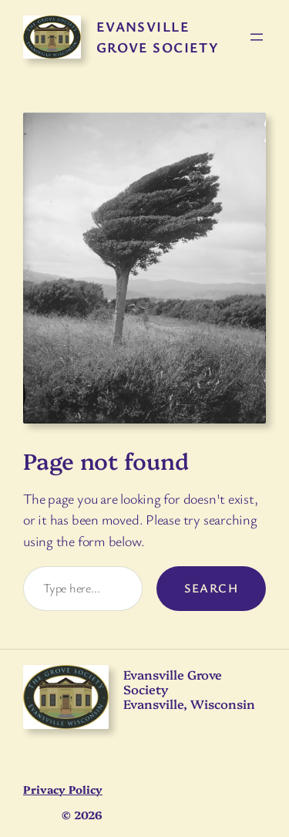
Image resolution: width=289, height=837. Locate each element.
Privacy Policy (62, 789)
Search (211, 587)
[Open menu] (256, 37)
